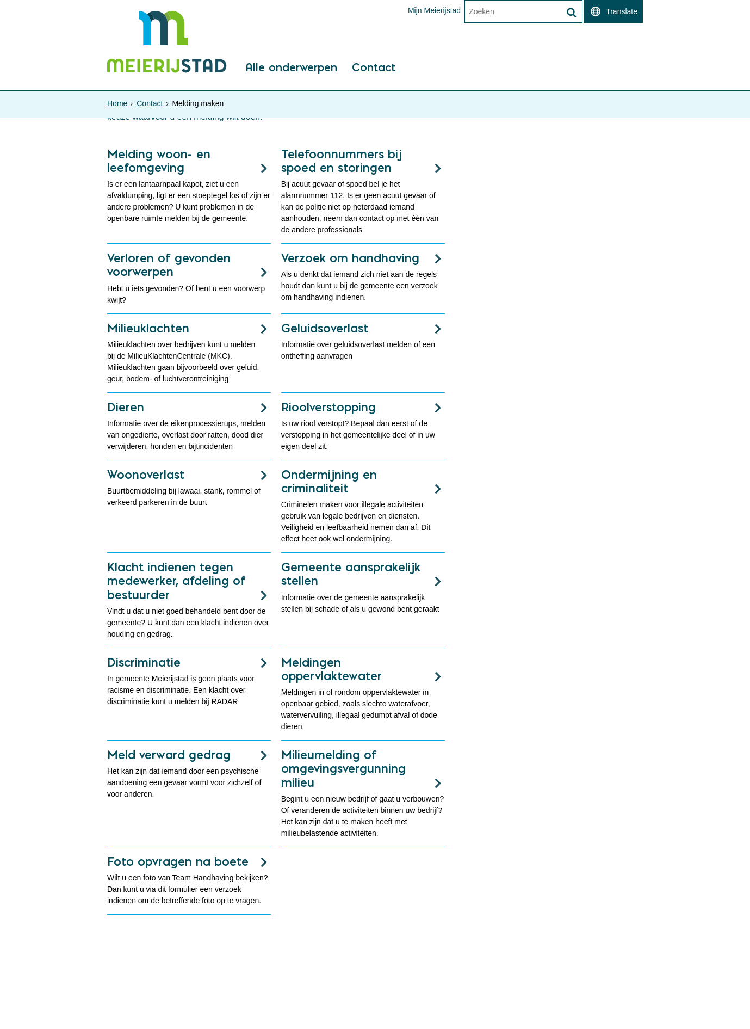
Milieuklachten (148, 328)
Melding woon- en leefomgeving (158, 160)
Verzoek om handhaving (350, 258)
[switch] (613, 11)
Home (117, 103)
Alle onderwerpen (291, 68)
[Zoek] (571, 12)
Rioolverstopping (328, 407)
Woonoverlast (145, 474)
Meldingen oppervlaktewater (331, 669)
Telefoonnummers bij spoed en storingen (341, 160)
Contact (373, 68)
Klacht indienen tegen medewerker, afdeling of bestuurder (176, 580)
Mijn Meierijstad (434, 10)
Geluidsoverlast (324, 328)
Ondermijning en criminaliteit (329, 481)
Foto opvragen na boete (178, 861)
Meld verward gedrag (169, 754)
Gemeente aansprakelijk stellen (350, 573)
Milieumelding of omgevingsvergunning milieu (343, 768)
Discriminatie (144, 662)
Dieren (125, 407)
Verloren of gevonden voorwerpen (169, 264)
